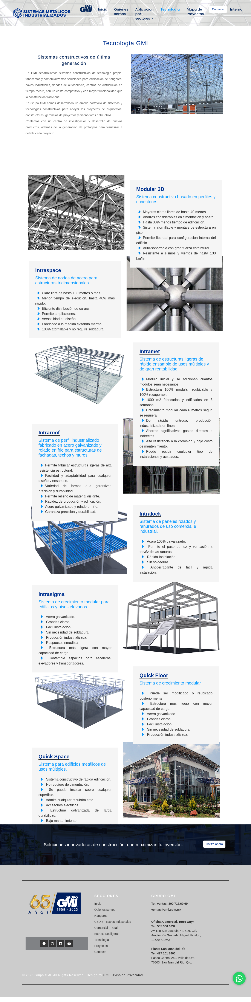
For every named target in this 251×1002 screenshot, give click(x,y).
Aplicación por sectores (144, 14)
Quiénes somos (121, 11)
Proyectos (101, 946)
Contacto (218, 9)
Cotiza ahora (214, 844)
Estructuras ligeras (106, 933)
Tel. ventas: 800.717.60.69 (169, 903)
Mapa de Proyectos (195, 11)
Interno (236, 9)
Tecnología (170, 9)
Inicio (102, 9)
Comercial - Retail (106, 927)
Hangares (100, 915)
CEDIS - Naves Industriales (112, 921)
